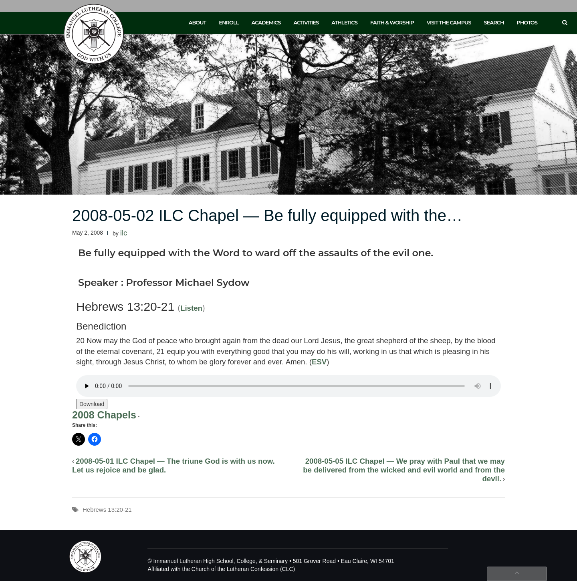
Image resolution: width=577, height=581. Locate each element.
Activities (306, 22)
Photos (527, 22)
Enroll (228, 22)
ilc (123, 233)
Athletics (344, 22)
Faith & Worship (392, 22)
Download (91, 404)
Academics (265, 22)
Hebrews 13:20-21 (107, 509)
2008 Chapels (104, 414)
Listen (191, 308)
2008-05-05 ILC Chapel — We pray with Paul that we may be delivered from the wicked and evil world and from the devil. (404, 470)
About (197, 22)
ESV (319, 362)
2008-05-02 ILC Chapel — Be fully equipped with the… (267, 215)
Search (494, 22)
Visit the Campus (449, 22)
